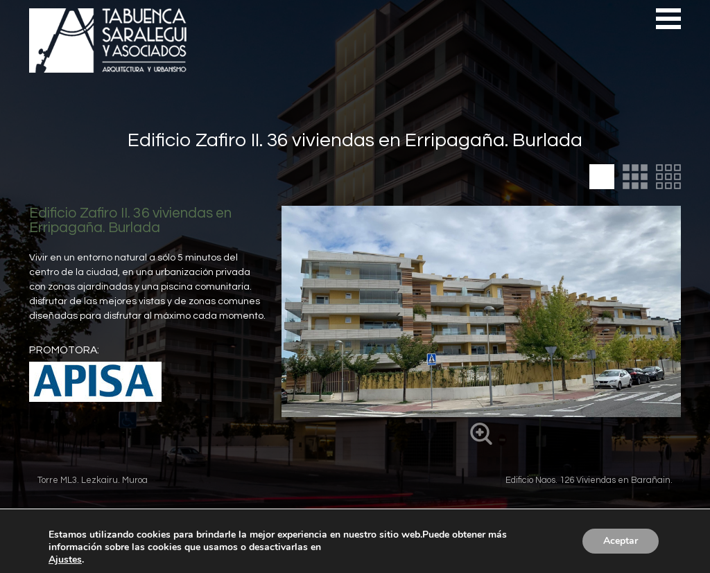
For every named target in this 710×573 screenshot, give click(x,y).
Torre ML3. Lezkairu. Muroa (92, 480)
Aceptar (620, 540)
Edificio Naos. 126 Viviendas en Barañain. (589, 480)
